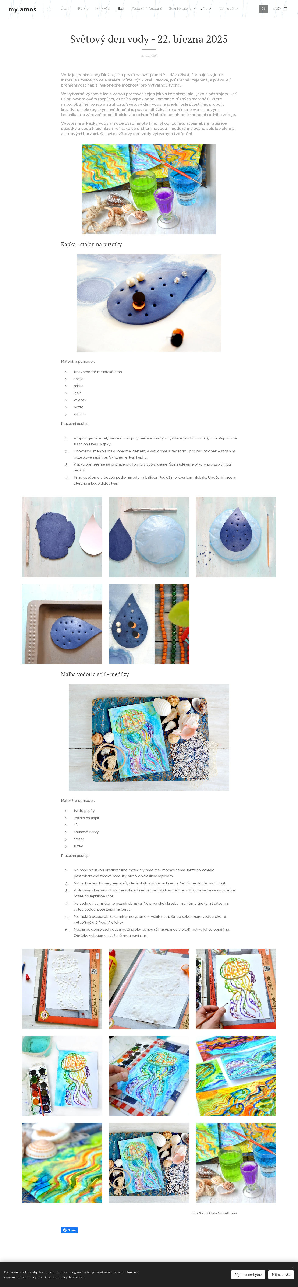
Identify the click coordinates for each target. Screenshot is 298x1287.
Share (69, 1230)
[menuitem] (67, 8)
